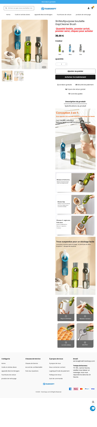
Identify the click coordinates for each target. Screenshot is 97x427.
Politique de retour (55, 375)
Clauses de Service (31, 363)
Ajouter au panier (75, 71)
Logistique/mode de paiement (59, 371)
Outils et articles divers (22, 15)
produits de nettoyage (83, 15)
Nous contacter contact (57, 367)
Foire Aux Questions (31, 371)
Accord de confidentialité (33, 367)
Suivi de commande (56, 379)
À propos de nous (55, 363)
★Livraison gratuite (48, 2)
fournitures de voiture (64, 15)
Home (8, 15)
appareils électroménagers (43, 15)
